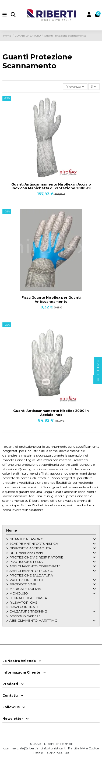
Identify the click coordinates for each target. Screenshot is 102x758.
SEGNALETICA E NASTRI (28, 598)
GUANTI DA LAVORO (26, 539)
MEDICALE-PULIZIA (25, 589)
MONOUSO (18, 593)
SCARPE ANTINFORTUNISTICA (33, 544)
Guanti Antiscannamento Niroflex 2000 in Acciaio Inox (51, 413)
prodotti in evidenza (24, 616)
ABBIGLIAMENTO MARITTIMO (33, 620)
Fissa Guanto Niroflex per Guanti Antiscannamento (51, 299)
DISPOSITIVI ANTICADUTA (30, 548)
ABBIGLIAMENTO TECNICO (31, 571)
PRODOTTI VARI (22, 584)
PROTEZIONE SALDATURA (31, 575)
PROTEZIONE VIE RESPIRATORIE (36, 557)
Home (11, 530)
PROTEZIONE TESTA (26, 562)
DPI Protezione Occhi (26, 553)
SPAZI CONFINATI (23, 607)
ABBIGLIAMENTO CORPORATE (35, 566)
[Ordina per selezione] (75, 86)
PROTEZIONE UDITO (26, 580)
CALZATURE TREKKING (28, 611)
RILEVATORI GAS (23, 602)
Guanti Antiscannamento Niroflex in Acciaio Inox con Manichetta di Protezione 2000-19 (51, 186)
